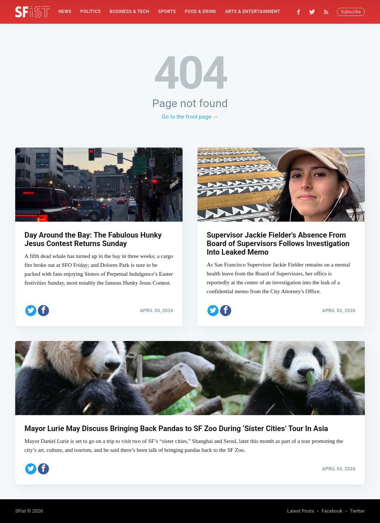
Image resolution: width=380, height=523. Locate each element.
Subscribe (351, 11)
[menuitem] (65, 11)
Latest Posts (300, 511)
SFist (20, 511)
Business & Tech (130, 11)
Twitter (357, 511)
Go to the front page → (190, 116)
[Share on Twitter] (30, 310)
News (65, 11)
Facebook (331, 511)
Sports (167, 11)
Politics (90, 11)
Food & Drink (200, 11)
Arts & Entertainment (252, 11)
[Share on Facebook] (43, 310)
